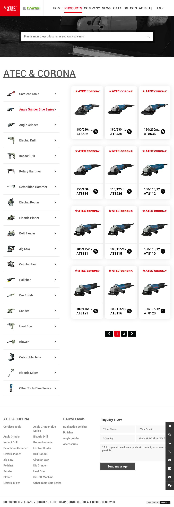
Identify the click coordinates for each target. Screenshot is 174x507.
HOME (58, 8)
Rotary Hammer (43, 442)
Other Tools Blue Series (47, 483)
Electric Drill (40, 436)
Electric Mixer (11, 483)
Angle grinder (71, 438)
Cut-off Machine (43, 477)
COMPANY (92, 8)
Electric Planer (12, 454)
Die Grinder (40, 465)
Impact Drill (10, 442)
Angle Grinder (11, 436)
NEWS (106, 8)
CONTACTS (138, 8)
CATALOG (120, 8)
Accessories (70, 444)
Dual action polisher (75, 426)
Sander (7, 471)
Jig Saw (8, 459)
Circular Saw (41, 459)
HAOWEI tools (73, 419)
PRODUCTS (73, 8)
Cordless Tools (12, 426)
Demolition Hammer (15, 448)
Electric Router (42, 448)
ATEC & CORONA (16, 419)
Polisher (8, 465)
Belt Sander (40, 454)
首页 (109, 334)
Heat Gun (39, 471)
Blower (7, 477)
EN (160, 8)
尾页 (132, 334)
